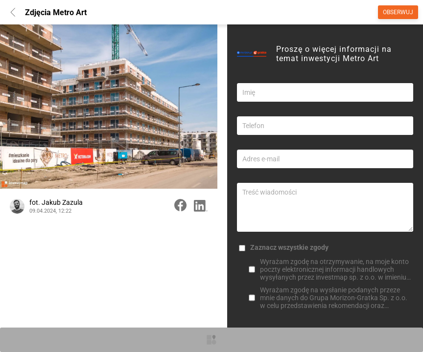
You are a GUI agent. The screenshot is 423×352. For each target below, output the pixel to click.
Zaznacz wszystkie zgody (289, 247)
